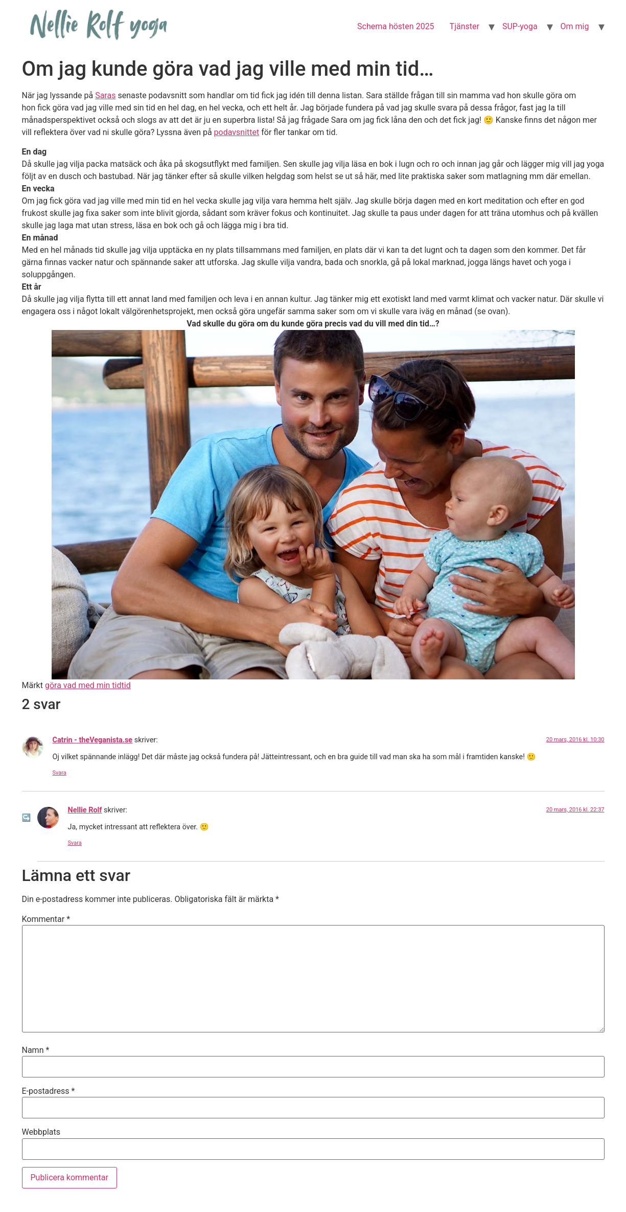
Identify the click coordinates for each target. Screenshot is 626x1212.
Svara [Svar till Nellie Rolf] (75, 843)
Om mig (575, 26)
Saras (105, 95)
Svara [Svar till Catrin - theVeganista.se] (59, 772)
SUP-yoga (520, 26)
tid (126, 685)
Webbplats (41, 1132)
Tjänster (464, 26)
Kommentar (46, 919)
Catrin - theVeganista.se (93, 740)
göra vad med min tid (83, 685)
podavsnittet (237, 132)
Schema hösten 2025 (395, 26)
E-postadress (48, 1091)
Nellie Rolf (85, 810)
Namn (36, 1050)
